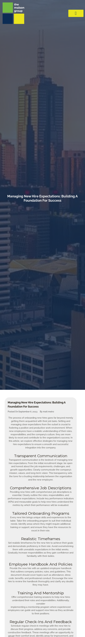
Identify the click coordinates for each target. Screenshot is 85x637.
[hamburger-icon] (75, 13)
